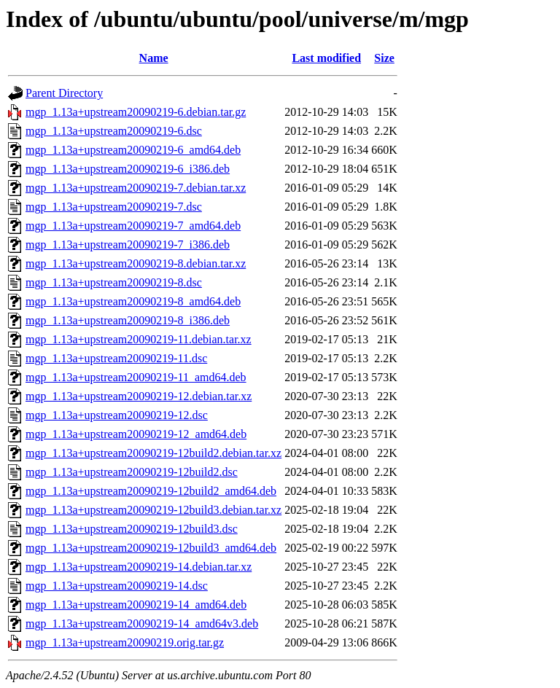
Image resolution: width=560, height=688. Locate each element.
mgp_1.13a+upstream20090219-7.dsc (114, 206)
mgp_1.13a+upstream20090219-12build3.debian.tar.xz (153, 510)
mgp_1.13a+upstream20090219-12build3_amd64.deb (151, 548)
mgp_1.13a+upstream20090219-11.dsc (116, 358)
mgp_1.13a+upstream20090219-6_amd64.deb (133, 150)
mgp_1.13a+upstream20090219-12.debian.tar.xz (139, 396)
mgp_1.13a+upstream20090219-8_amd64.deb (133, 301)
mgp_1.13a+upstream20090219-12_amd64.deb (136, 434)
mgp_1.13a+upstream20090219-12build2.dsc (132, 472)
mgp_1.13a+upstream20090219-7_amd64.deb (133, 225)
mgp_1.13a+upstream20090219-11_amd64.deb (136, 377)
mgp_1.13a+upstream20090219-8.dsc (114, 282)
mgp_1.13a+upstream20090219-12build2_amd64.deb (151, 491)
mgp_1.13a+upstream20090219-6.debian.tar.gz (136, 112)
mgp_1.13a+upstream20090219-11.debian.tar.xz (139, 339)
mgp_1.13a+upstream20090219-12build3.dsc (132, 529)
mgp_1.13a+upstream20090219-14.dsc (117, 585)
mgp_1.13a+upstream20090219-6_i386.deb (128, 169)
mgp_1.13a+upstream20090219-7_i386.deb (128, 244)
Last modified (326, 58)
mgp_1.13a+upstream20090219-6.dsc (114, 131)
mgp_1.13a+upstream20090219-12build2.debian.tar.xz (153, 453)
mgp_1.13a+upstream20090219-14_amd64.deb (136, 604)
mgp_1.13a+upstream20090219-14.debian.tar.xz (139, 566)
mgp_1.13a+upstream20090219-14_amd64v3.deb (142, 623)
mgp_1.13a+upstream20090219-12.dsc (117, 415)
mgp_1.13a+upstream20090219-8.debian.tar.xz (136, 263)
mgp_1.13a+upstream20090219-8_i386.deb (128, 320)
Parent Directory (64, 93)
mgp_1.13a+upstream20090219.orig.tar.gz (125, 642)
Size (384, 58)
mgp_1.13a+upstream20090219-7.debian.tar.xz (136, 187)
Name (153, 58)
